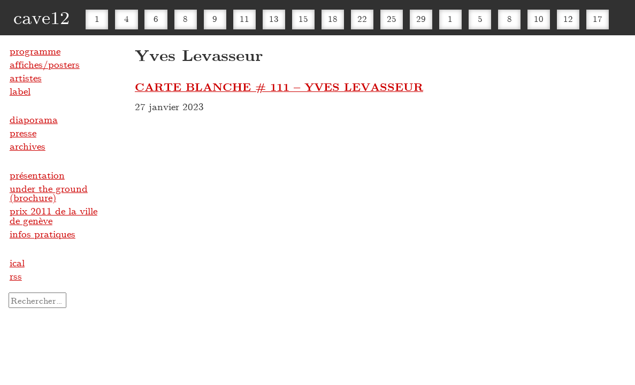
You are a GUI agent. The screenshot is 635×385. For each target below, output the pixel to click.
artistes (26, 77)
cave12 (41, 17)
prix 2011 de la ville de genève (53, 215)
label (20, 91)
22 (362, 18)
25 (391, 18)
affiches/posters (45, 64)
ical (17, 263)
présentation (37, 175)
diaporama (34, 119)
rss (16, 276)
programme (35, 51)
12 (568, 18)
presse (23, 133)
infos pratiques (42, 234)
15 (303, 18)
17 (597, 18)
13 (274, 18)
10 (539, 18)
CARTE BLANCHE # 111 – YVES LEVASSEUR (279, 86)
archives (27, 146)
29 (421, 18)
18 (333, 18)
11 (244, 18)
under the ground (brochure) (49, 193)
